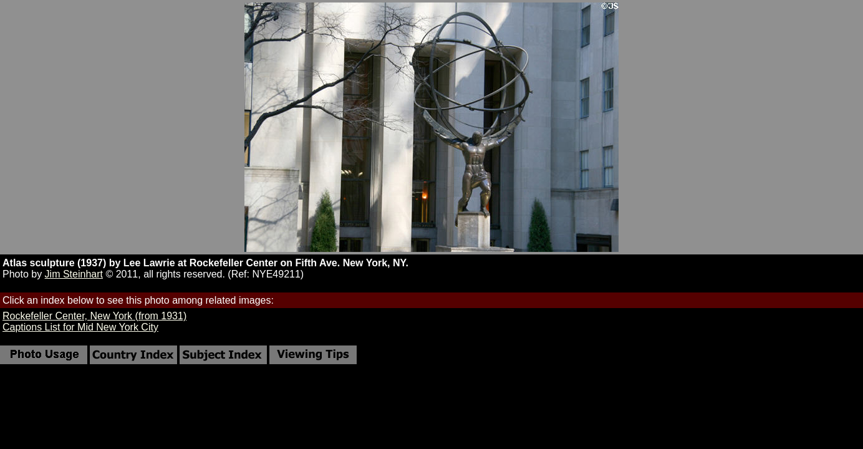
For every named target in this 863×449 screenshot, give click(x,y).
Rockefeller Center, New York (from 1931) (94, 316)
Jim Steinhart (74, 274)
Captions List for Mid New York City (80, 327)
